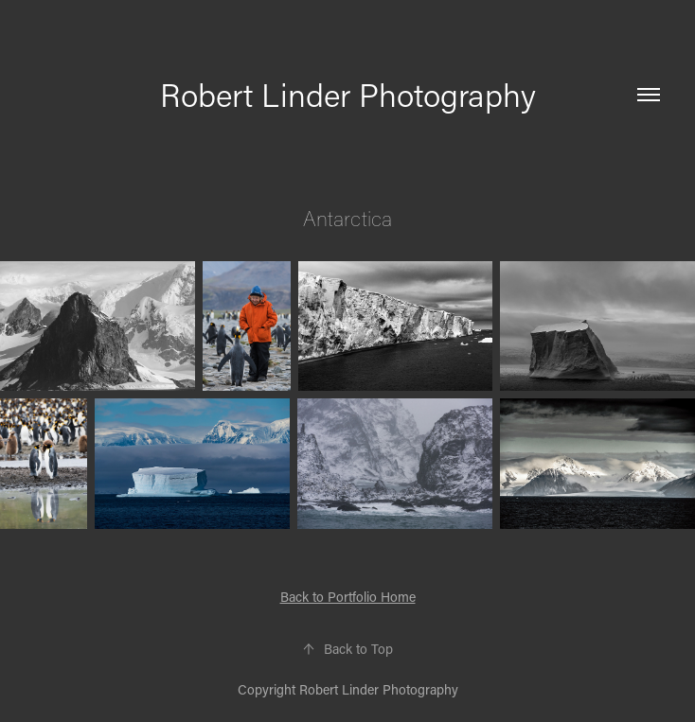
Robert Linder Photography (348, 94)
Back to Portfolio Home (348, 597)
